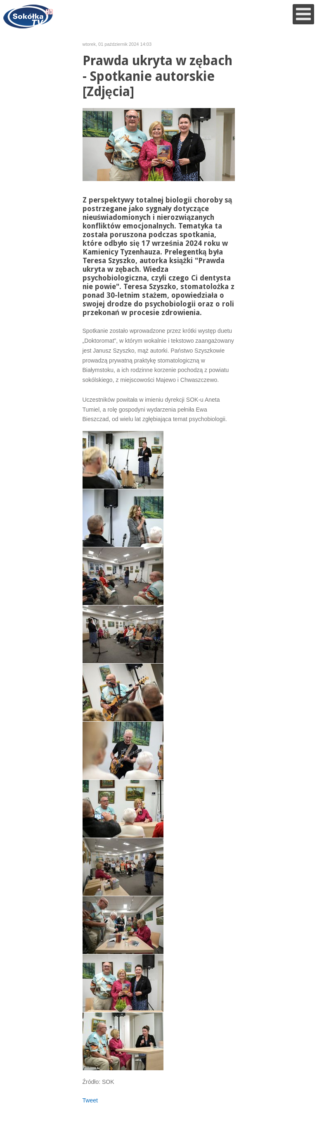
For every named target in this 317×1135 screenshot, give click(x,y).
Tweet (90, 1100)
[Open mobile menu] (303, 14)
